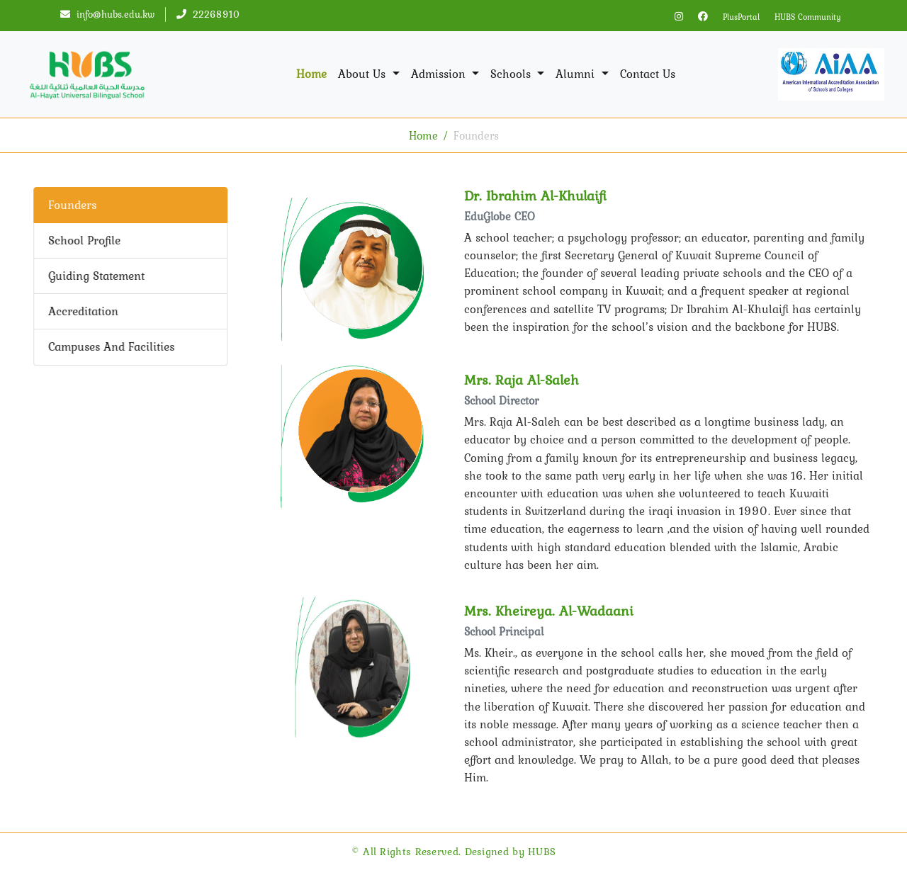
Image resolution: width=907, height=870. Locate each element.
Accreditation (82, 311)
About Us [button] (363, 73)
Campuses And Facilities (110, 346)
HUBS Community (807, 17)
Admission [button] (440, 73)
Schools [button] (512, 73)
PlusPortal (741, 17)
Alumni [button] (577, 73)
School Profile (83, 240)
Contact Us (647, 73)
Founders (71, 204)
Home (311, 73)
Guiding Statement (95, 275)
